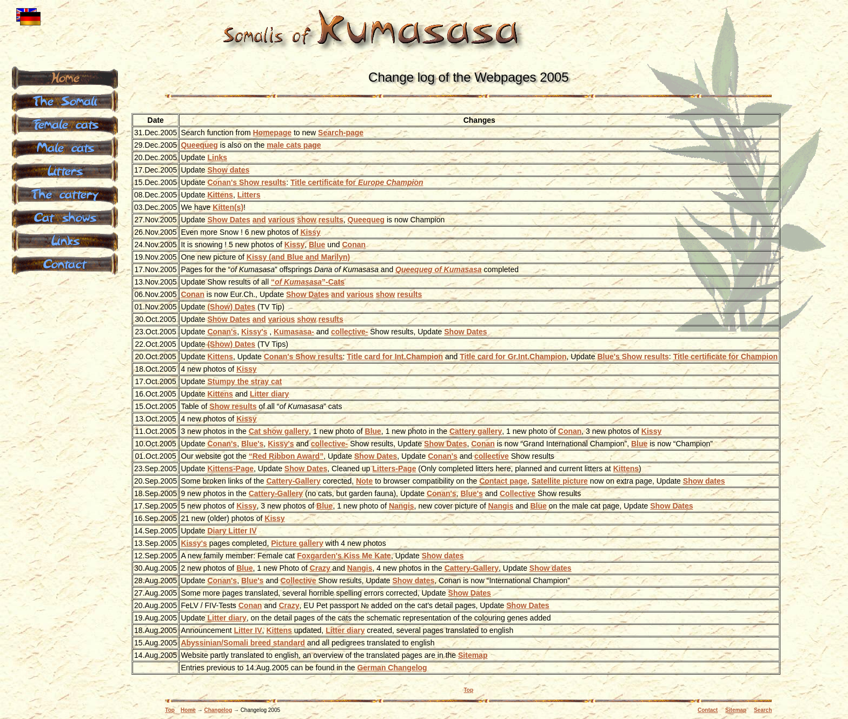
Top (469, 690)
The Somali (65, 100)
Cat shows (65, 216)
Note (364, 481)
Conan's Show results (246, 182)
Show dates (228, 170)
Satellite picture (560, 481)
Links (217, 157)
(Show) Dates (231, 306)
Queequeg (199, 145)
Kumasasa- (294, 331)
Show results (232, 406)
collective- (349, 331)
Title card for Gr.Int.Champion (513, 356)
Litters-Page (394, 468)
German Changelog (392, 667)
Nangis (401, 506)
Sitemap (472, 655)
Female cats (65, 123)
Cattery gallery (475, 431)
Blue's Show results (632, 356)
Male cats (65, 146)
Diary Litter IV (231, 530)
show (306, 219)
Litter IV (248, 630)
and (259, 219)
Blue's (252, 443)
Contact (708, 710)
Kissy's (254, 331)
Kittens (220, 194)
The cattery (65, 193)
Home (188, 710)
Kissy (310, 232)
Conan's (222, 331)
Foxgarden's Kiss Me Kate (344, 555)
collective (491, 456)
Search (763, 710)
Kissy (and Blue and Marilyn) (298, 257)
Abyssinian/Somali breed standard (243, 642)
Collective (517, 493)
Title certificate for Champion (725, 356)
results (331, 219)
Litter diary (269, 394)
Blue (317, 244)
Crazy (320, 568)
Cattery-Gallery (293, 481)
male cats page (294, 145)
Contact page (503, 481)
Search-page (340, 132)
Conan (354, 244)
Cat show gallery (279, 431)
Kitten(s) (228, 207)
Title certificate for (356, 182)
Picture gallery (297, 543)
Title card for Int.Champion (395, 356)
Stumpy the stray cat (244, 381)
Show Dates (228, 219)
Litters (249, 194)
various (281, 219)
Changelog (218, 710)
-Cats (308, 282)
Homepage (272, 132)
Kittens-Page (230, 468)
